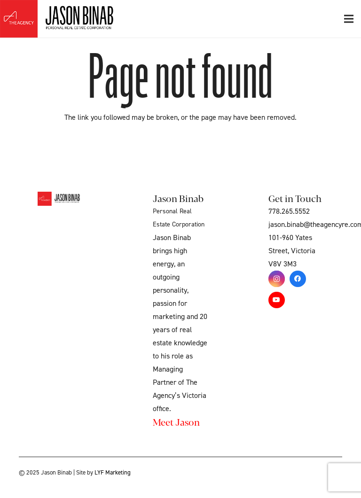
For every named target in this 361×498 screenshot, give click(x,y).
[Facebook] (298, 279)
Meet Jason (176, 421)
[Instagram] (276, 279)
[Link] (74, 19)
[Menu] (349, 19)
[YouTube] (276, 300)
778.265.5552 (289, 211)
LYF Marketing (112, 472)
